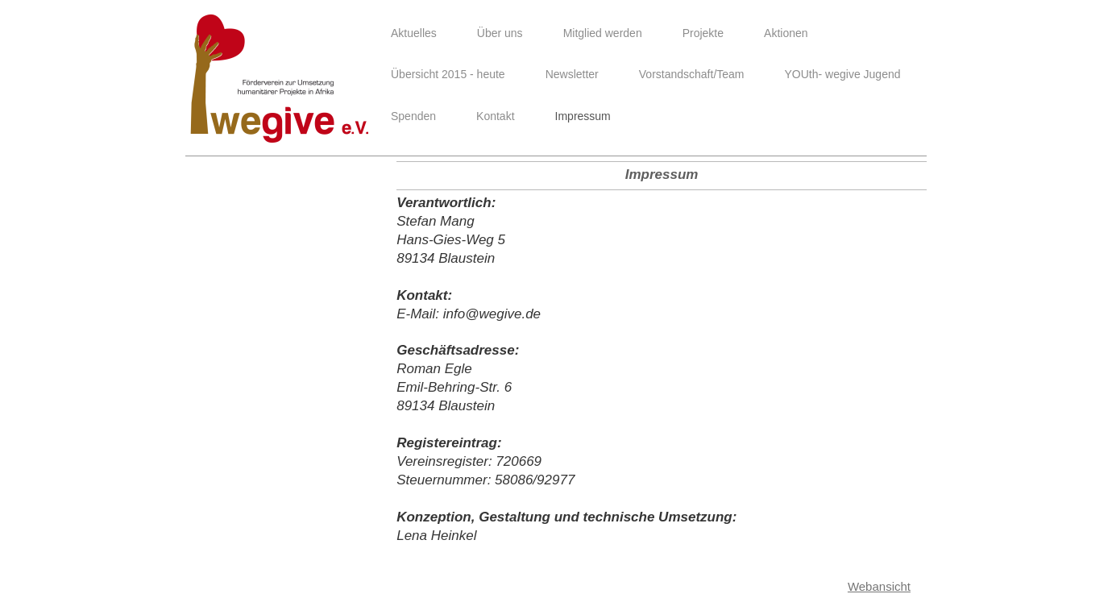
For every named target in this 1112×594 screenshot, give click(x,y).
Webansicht (879, 586)
